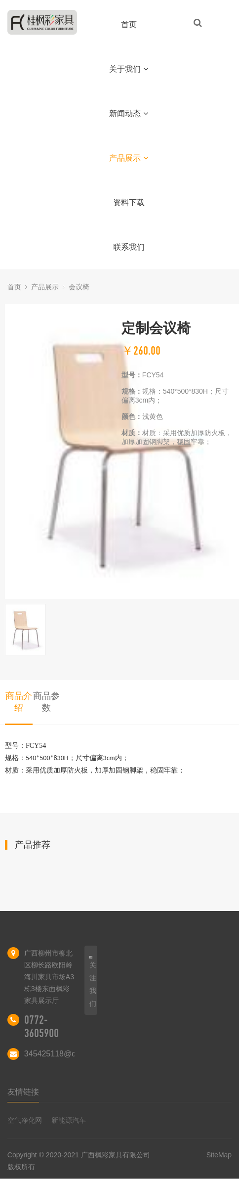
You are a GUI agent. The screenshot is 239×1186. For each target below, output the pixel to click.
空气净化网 (24, 1120)
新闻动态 (128, 113)
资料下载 (129, 202)
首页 (129, 24)
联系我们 (129, 247)
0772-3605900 (41, 1026)
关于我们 (128, 69)
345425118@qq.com (61, 1053)
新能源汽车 (68, 1120)
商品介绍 (18, 702)
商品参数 (46, 702)
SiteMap (219, 1155)
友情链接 (23, 1092)
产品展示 (128, 158)
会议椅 (79, 287)
